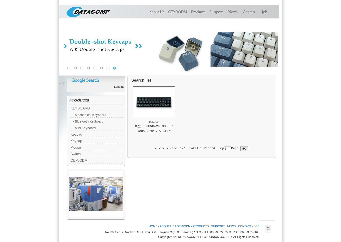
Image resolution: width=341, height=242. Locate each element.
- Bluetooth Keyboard (88, 121)
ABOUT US (167, 226)
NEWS (231, 226)
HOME (153, 226)
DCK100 (154, 122)
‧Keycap (76, 141)
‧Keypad (76, 134)
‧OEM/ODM (78, 160)
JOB (256, 226)
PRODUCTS (201, 226)
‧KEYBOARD (80, 108)
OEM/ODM (184, 226)
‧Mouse (75, 147)
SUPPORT (218, 226)
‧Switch (75, 154)
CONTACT (245, 226)
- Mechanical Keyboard (89, 115)
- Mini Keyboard (84, 128)
